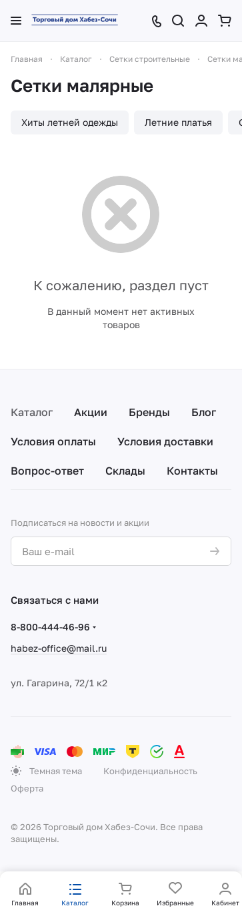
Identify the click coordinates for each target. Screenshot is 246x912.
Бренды (149, 412)
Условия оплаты (53, 441)
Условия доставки (165, 441)
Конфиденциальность (150, 771)
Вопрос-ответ (47, 470)
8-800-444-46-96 (50, 626)
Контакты (192, 470)
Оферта (27, 788)
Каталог (32, 412)
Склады (125, 470)
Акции (90, 412)
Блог (203, 412)
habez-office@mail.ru (59, 648)
